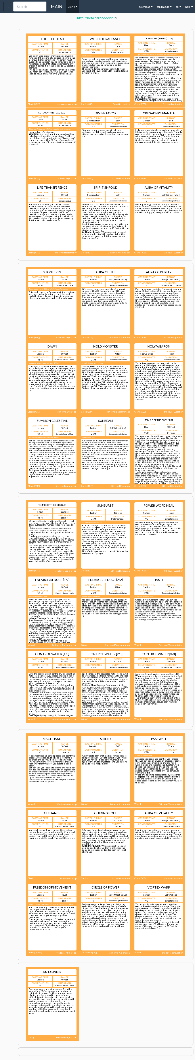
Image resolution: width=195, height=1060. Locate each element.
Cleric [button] (72, 6)
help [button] (189, 6)
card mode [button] (164, 6)
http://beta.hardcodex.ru (96, 18)
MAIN (56, 6)
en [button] (178, 6)
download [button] (146, 6)
